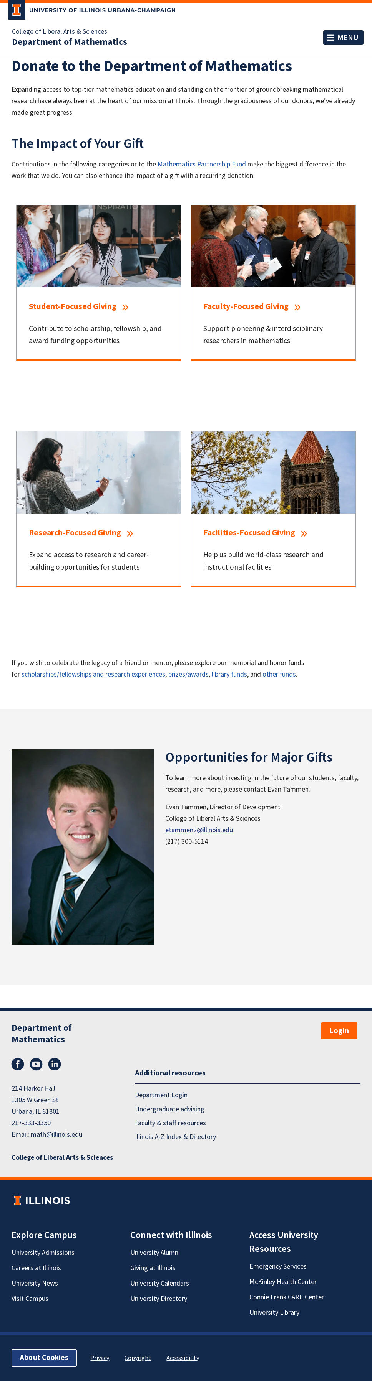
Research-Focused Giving (75, 533)
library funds (229, 674)
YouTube (36, 1064)
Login (339, 1030)
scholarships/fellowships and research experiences (93, 674)
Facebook (17, 1064)
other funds (279, 674)
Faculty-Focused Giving (246, 307)
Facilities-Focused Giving (249, 533)
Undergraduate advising (169, 1109)
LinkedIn (54, 1064)
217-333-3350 (31, 1123)
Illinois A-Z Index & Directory (175, 1137)
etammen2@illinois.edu (199, 830)
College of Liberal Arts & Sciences (59, 31)
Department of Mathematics (69, 42)
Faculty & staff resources (170, 1123)
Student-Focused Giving (72, 307)
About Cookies (44, 1358)
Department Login (161, 1095)
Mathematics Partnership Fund (202, 164)
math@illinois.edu (56, 1134)
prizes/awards (188, 674)
